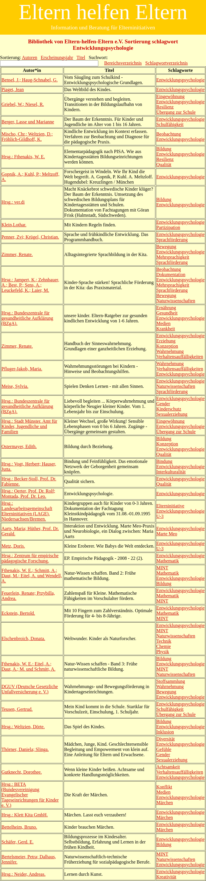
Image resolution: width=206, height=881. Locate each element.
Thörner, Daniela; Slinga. (25, 749)
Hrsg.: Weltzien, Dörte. (23, 726)
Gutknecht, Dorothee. (21, 772)
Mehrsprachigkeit (172, 257)
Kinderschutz (168, 408)
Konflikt (164, 786)
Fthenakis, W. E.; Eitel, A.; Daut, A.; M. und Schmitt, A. (28, 666)
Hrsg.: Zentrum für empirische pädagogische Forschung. (30, 558)
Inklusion (165, 731)
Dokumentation (171, 274)
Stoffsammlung (170, 681)
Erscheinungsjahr (57, 57)
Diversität (165, 738)
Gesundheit (167, 312)
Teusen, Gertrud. (17, 709)
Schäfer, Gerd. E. (17, 841)
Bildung (164, 148)
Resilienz (165, 106)
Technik (163, 641)
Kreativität (166, 876)
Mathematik (167, 560)
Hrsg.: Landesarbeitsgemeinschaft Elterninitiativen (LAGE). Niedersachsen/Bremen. (26, 511)
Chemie (163, 646)
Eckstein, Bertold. (18, 613)
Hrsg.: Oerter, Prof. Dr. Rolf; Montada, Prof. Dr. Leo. (28, 494)
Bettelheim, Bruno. (19, 827)
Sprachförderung (172, 239)
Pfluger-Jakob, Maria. (21, 368)
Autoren (29, 57)
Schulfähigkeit (170, 124)
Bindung (164, 461)
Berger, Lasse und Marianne (27, 121)
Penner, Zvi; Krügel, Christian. (30, 237)
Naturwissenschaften (175, 300)
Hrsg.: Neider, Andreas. (23, 874)
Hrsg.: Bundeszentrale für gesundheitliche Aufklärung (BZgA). (27, 318)
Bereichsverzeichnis (123, 63)
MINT (162, 567)
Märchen (164, 802)
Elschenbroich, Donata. (23, 638)
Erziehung (166, 340)
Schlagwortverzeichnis (166, 63)
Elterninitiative (170, 505)
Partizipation (168, 227)
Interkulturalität (171, 471)
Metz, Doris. (13, 545)
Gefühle (164, 749)
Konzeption (167, 346)
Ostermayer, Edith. (19, 446)
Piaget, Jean (12, 89)
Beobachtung (168, 134)
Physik (162, 651)
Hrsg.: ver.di (13, 202)
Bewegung (166, 246)
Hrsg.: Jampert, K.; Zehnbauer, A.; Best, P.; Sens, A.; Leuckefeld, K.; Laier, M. (30, 285)
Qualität (164, 164)
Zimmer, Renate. (17, 254)
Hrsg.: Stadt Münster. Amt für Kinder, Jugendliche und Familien (29, 426)
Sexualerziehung (172, 414)
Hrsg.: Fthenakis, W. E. (23, 156)
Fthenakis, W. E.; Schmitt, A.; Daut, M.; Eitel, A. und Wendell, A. (31, 575)
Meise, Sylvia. (14, 386)
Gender (163, 403)
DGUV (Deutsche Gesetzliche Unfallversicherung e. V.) (29, 689)
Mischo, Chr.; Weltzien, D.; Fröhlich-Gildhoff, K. (27, 137)
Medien (163, 323)
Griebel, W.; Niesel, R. (22, 104)
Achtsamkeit (168, 766)
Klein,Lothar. (13, 224)
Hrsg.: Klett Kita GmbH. (24, 814)
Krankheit (165, 328)
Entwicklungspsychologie (180, 79)
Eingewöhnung (170, 96)
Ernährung (166, 307)
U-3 (160, 516)
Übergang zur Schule (176, 112)
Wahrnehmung (170, 351)
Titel (80, 57)
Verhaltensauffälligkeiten (179, 356)
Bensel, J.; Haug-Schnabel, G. (29, 79)
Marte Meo (166, 533)
